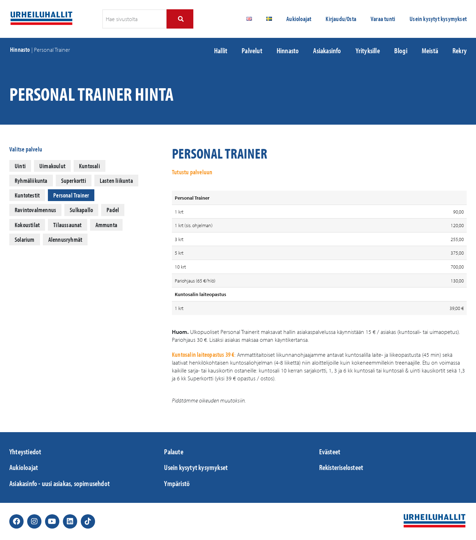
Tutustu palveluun (192, 172)
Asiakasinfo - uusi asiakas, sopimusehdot (59, 483)
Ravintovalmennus (35, 210)
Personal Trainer (71, 195)
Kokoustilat (27, 225)
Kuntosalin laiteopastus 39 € (203, 354)
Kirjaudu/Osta (341, 19)
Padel (112, 210)
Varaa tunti (383, 19)
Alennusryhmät (65, 239)
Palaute (173, 451)
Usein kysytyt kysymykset (438, 19)
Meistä (430, 50)
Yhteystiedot (25, 451)
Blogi (400, 50)
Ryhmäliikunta (31, 180)
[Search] (180, 19)
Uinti (20, 166)
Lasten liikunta (116, 180)
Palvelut (252, 50)
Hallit (220, 50)
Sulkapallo (81, 210)
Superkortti (73, 180)
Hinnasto (20, 49)
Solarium (25, 239)
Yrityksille (368, 50)
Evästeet (330, 451)
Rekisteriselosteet (341, 467)
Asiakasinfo (327, 50)
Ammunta (106, 225)
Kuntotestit (27, 195)
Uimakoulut (52, 166)
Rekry (459, 50)
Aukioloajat (298, 19)
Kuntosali (89, 166)
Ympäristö (177, 483)
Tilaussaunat (67, 225)
